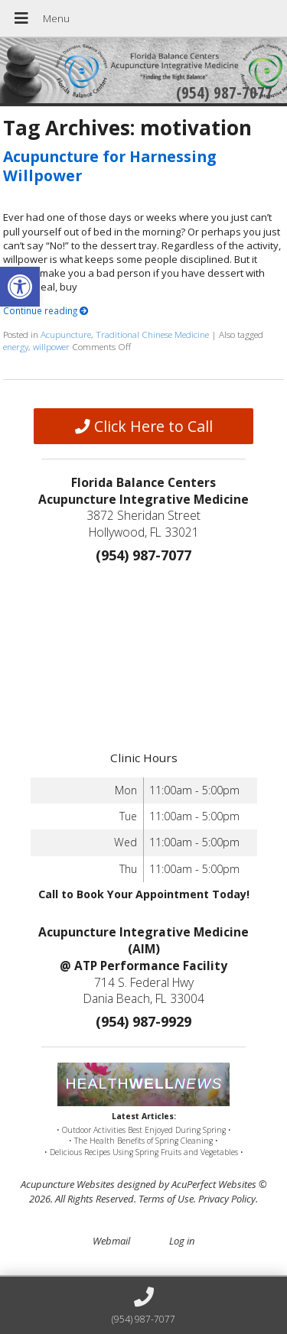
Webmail (111, 1241)
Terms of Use (166, 1199)
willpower (51, 346)
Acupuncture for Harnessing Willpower (109, 166)
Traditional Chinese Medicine (152, 334)
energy (15, 346)
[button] (20, 287)
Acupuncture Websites (68, 1184)
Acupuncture (66, 334)
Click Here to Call (144, 426)
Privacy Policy (227, 1199)
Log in (181, 1241)
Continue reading (46, 310)
